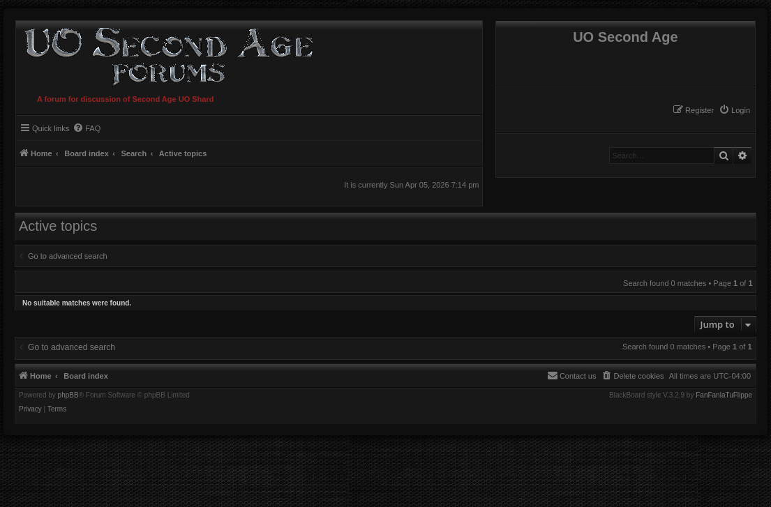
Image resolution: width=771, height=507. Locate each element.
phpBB (68, 395)
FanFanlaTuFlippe (724, 395)
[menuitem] (734, 110)
